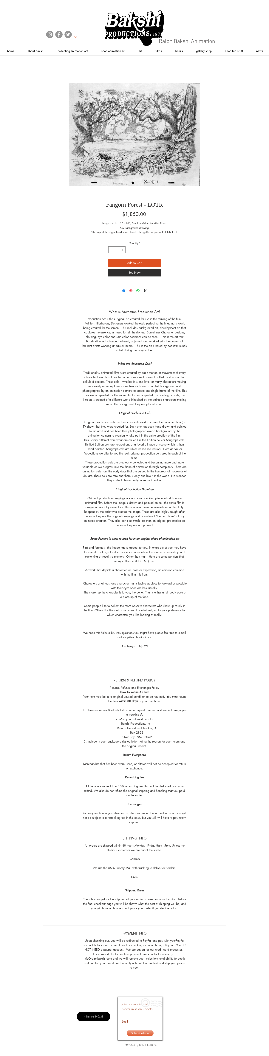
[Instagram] (49, 34)
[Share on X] (145, 291)
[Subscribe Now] (140, 1033)
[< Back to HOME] (93, 1016)
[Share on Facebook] (124, 291)
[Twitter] (68, 34)
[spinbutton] (117, 250)
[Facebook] (59, 34)
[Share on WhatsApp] (138, 291)
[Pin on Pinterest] (131, 291)
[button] (75, 37)
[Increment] (122, 250)
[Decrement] (111, 250)
